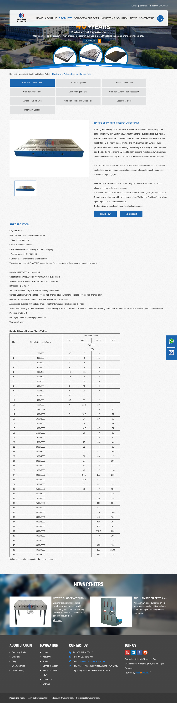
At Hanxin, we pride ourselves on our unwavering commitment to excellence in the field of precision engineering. (150, 606)
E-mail (134, 6)
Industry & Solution (114, 18)
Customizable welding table (88, 698)
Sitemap (143, 6)
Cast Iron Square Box (78, 92)
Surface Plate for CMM (32, 101)
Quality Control (18, 666)
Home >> (14, 74)
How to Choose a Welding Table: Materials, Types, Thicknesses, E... (70, 598)
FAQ (14, 661)
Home (39, 18)
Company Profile (19, 652)
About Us (51, 18)
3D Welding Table (78, 83)
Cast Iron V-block (124, 101)
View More (57, 620)
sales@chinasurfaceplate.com (92, 661)
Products (65, 18)
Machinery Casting (32, 110)
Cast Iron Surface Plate (39, 74)
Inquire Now (105, 214)
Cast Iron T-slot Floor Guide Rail (78, 101)
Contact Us (146, 18)
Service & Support (86, 18)
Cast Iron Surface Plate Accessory (124, 92)
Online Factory (18, 670)
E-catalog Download (158, 6)
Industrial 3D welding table (62, 698)
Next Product (131, 214)
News (133, 18)
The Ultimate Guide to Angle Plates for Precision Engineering (151, 598)
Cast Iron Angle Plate (32, 92)
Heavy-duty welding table (38, 698)
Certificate (16, 657)
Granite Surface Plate (124, 83)
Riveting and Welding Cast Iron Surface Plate (71, 74)
